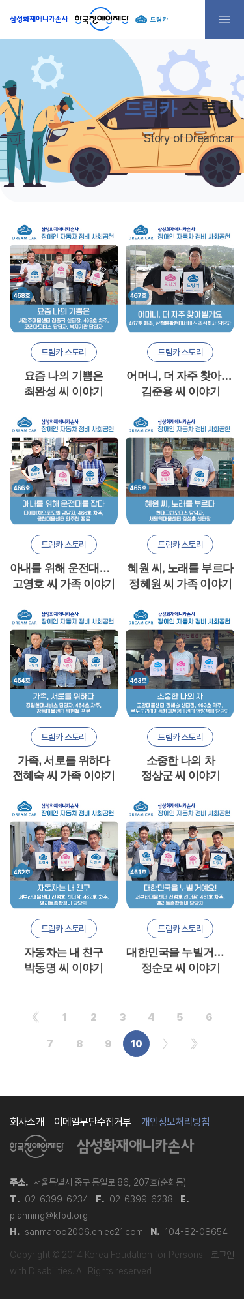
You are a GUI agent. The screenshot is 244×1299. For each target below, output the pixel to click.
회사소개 (27, 1122)
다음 (165, 1043)
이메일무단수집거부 (92, 1122)
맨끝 (194, 1043)
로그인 (222, 1254)
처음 (35, 1017)
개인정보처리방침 (175, 1122)
